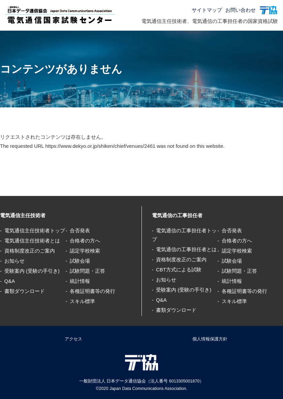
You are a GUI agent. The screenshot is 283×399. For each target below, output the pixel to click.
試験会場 (80, 261)
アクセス (73, 338)
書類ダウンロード (24, 291)
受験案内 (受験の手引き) (32, 271)
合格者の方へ (85, 240)
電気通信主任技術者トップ (34, 230)
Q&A (9, 281)
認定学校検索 (85, 251)
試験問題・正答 (87, 271)
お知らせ (14, 261)
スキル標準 (82, 301)
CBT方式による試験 (178, 269)
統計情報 (80, 281)
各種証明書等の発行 (92, 291)
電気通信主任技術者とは (32, 240)
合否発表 (80, 230)
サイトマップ (207, 10)
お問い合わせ (240, 10)
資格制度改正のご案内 (29, 251)
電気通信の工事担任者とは (186, 249)
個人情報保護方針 (209, 338)
